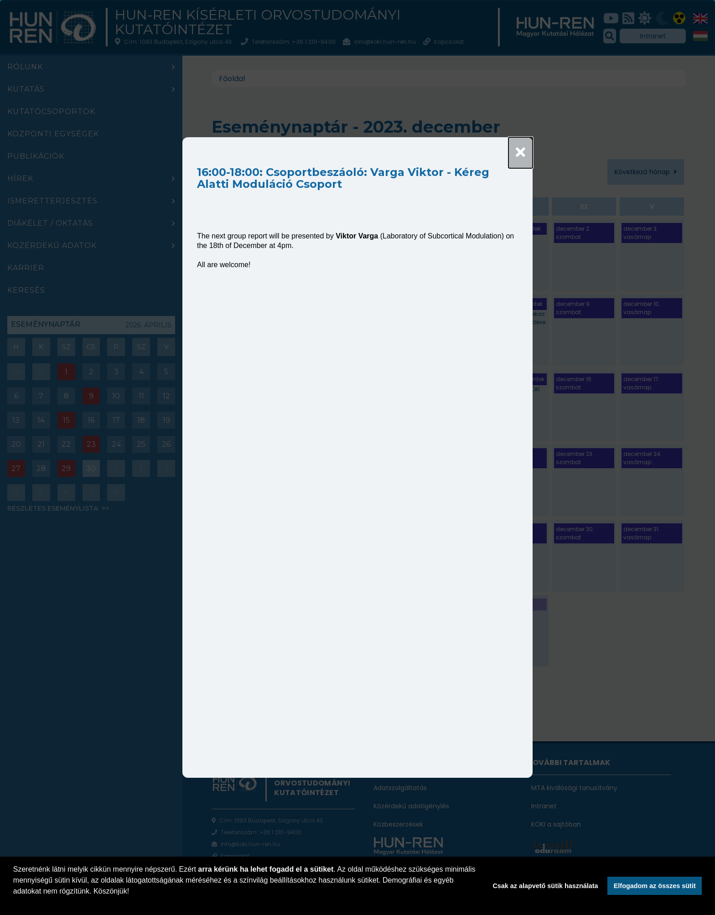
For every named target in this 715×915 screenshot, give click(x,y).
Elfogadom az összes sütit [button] (655, 885)
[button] (14, 903)
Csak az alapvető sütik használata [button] (545, 885)
